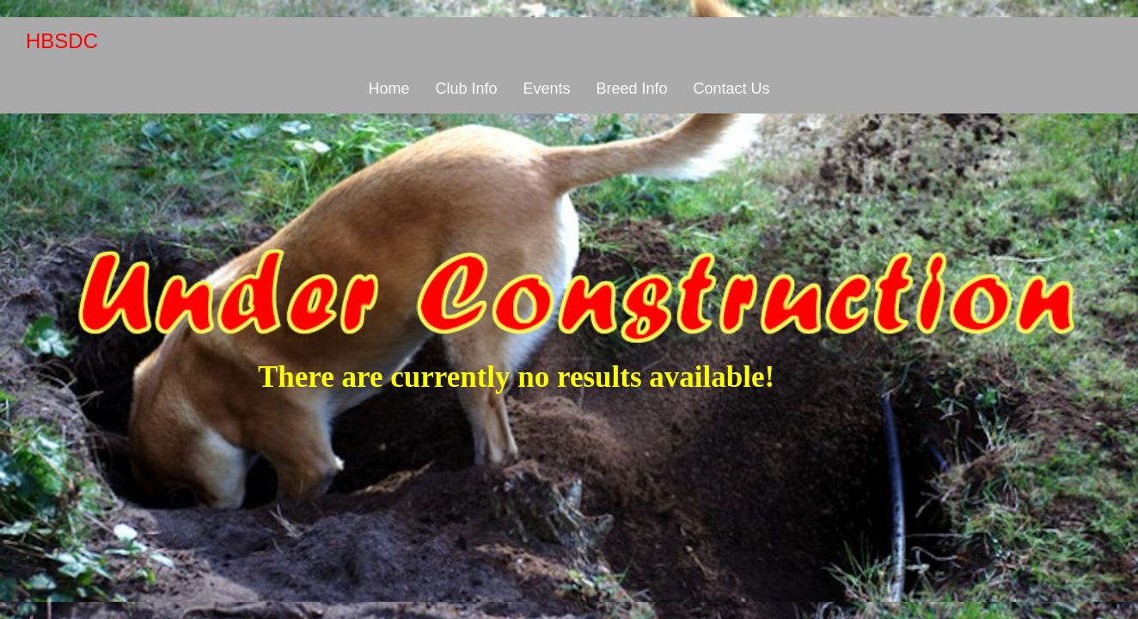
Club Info (466, 88)
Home (388, 88)
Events (546, 88)
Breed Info (631, 88)
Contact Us (732, 88)
